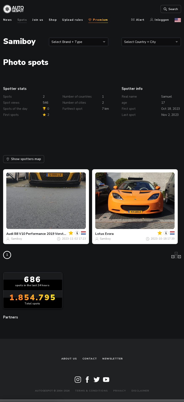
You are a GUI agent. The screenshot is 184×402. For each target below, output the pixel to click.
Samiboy (16, 239)
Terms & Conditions (91, 390)
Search (170, 9)
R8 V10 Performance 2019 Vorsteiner (42, 234)
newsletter (112, 358)
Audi (9, 234)
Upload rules (72, 20)
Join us (37, 20)
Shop (53, 20)
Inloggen (159, 20)
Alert (137, 20)
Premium (98, 20)
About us (69, 358)
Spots (22, 20)
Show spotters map (23, 159)
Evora (109, 234)
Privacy (119, 390)
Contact (89, 358)
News (7, 20)
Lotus (99, 234)
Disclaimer (140, 390)
